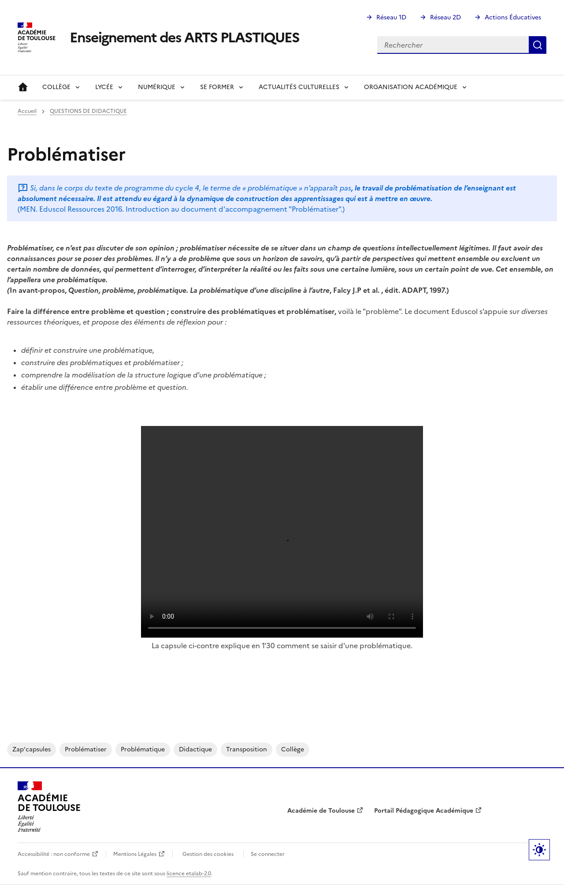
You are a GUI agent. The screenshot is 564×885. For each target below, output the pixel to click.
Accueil (23, 87)
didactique (195, 749)
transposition (246, 749)
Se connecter (268, 854)
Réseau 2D (445, 17)
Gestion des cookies (208, 854)
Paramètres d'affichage (539, 849)
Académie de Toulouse (321, 810)
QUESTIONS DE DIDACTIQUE (88, 111)
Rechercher (537, 45)
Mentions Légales (134, 854)
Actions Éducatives (513, 17)
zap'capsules (31, 749)
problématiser (86, 749)
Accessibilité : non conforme (54, 854)
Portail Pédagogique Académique (423, 810)
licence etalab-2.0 (189, 874)
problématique (143, 749)
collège (292, 749)
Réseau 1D (391, 17)
